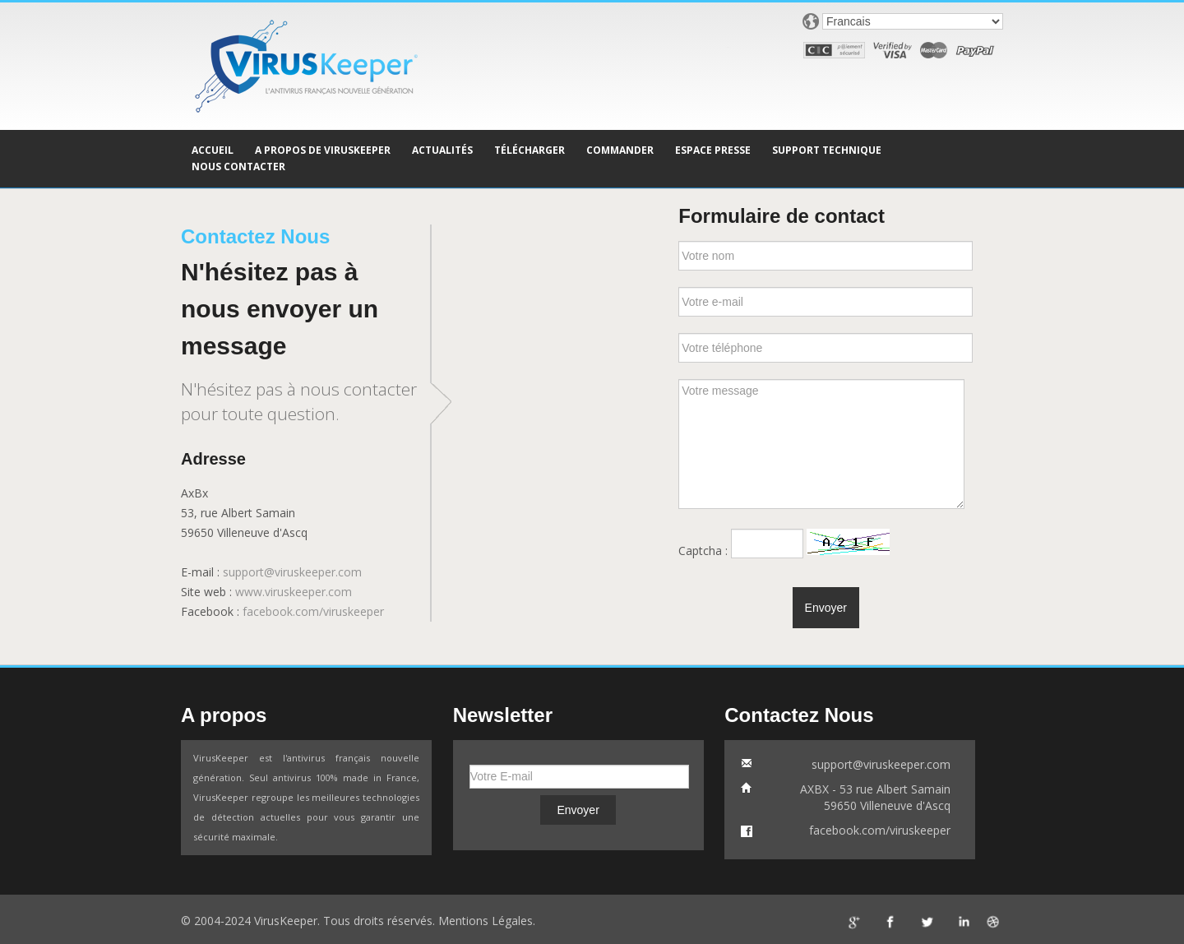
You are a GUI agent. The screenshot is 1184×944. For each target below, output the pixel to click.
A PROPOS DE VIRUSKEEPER (323, 150)
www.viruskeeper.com (293, 591)
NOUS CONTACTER (238, 167)
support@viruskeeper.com (292, 572)
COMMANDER (620, 150)
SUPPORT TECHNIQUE (826, 150)
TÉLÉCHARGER (529, 150)
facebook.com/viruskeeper (313, 611)
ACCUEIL (213, 150)
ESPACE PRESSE (713, 150)
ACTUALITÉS (442, 150)
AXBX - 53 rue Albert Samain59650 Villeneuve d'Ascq (875, 797)
